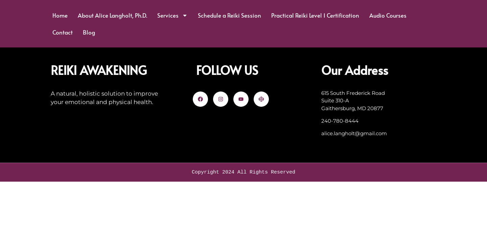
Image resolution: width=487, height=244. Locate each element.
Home (60, 15)
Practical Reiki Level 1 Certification (315, 15)
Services (172, 15)
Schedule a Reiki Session (229, 15)
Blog (89, 32)
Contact (62, 32)
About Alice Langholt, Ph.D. (112, 15)
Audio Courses (388, 15)
